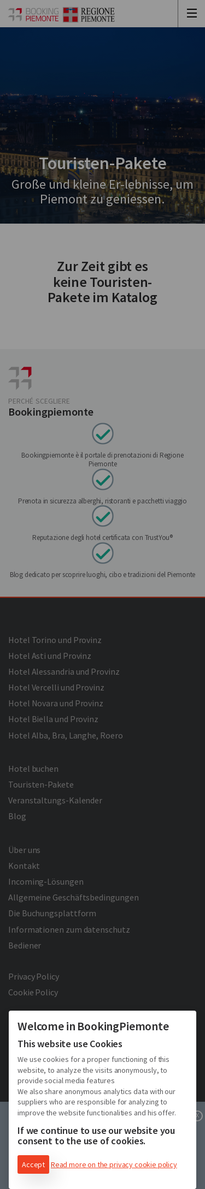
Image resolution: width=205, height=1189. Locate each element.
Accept (33, 1164)
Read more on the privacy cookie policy (114, 1164)
